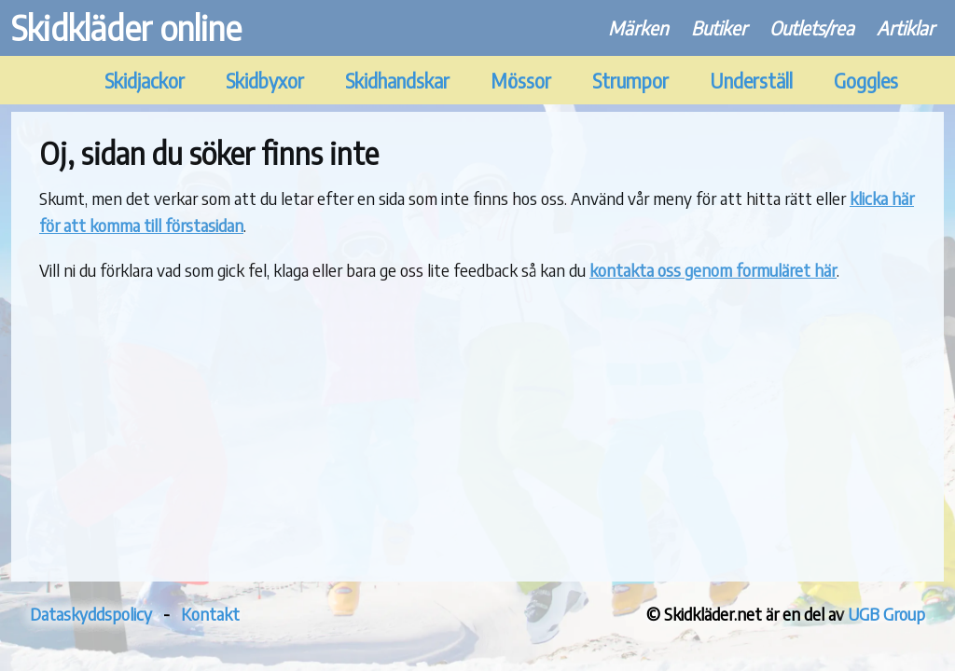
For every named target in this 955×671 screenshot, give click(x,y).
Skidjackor (144, 80)
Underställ (751, 80)
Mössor (521, 80)
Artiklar (905, 27)
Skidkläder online (126, 27)
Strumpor (630, 80)
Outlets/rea (811, 27)
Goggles (866, 80)
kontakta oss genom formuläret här (713, 270)
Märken (638, 27)
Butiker (719, 27)
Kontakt (210, 613)
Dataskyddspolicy (91, 613)
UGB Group (886, 613)
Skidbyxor (265, 80)
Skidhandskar (397, 80)
